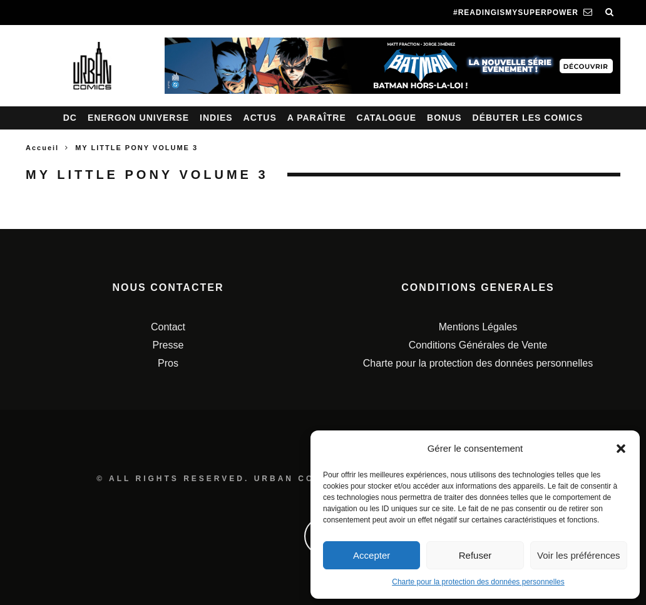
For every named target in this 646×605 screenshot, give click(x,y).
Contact (168, 327)
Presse (168, 345)
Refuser (475, 555)
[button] (621, 448)
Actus (260, 118)
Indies (216, 118)
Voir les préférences (578, 555)
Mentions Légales (478, 327)
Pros (168, 363)
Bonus (444, 118)
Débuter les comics (528, 118)
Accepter (371, 555)
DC (70, 118)
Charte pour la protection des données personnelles (478, 581)
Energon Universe (138, 118)
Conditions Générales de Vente (478, 345)
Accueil (42, 147)
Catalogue (387, 118)
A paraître (316, 118)
